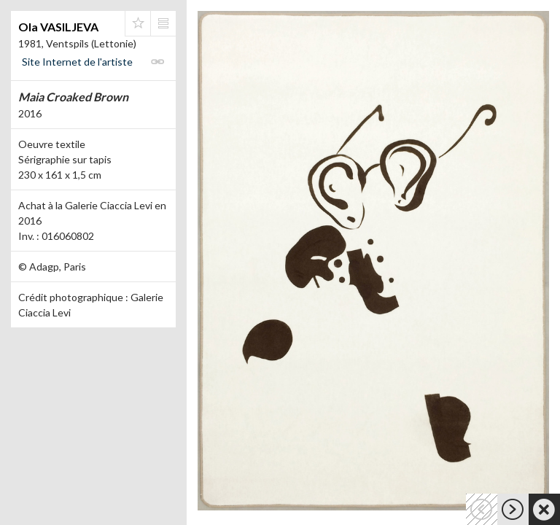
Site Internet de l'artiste (77, 61)
